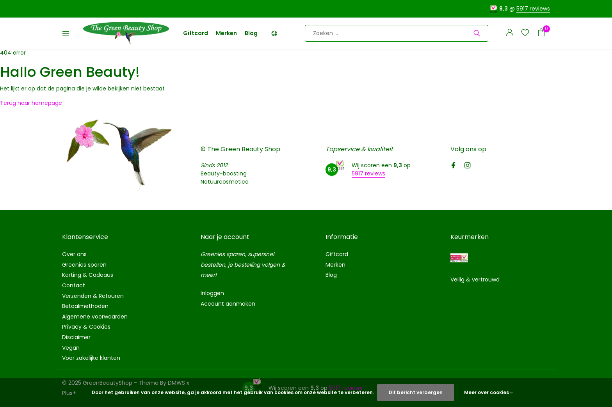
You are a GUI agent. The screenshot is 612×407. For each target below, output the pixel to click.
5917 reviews (533, 8)
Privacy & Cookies (86, 327)
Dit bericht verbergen (416, 392)
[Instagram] (467, 166)
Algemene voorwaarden (95, 316)
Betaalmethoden (85, 306)
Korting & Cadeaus (87, 275)
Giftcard (195, 33)
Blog (251, 33)
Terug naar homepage (31, 103)
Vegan (71, 348)
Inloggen (212, 293)
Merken (226, 33)
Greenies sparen (84, 265)
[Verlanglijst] (525, 33)
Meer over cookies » (488, 392)
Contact (73, 285)
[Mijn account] (509, 33)
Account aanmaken (228, 304)
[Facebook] (453, 166)
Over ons (74, 254)
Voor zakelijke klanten (91, 358)
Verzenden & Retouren (93, 296)
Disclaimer (76, 337)
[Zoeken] (396, 33)
